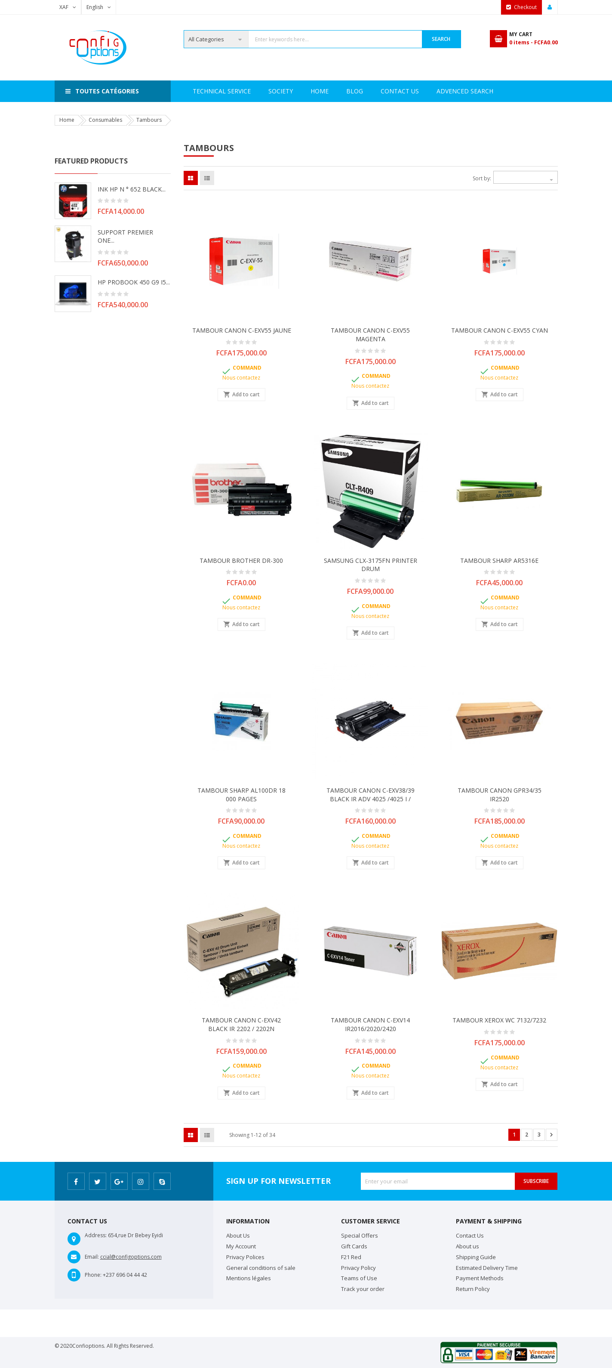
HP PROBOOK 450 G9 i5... (134, 282)
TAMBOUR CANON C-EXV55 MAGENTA (370, 334)
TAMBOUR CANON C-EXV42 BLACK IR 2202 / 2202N (241, 1024)
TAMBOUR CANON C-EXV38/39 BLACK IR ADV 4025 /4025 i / (370, 794)
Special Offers (359, 1235)
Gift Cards (354, 1246)
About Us (238, 1235)
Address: (96, 1235)
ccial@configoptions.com (131, 1256)
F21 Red (351, 1257)
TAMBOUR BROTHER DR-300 (241, 560)
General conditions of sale (260, 1268)
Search (441, 39)
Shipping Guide (476, 1257)
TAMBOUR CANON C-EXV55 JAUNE (241, 330)
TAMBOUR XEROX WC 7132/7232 (499, 1020)
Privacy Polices (245, 1257)
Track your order (362, 1289)
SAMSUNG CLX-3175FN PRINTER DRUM (370, 564)
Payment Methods (480, 1278)
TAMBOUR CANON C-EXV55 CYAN (499, 330)
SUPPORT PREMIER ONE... (125, 236)
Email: (92, 1256)
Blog (487, 91)
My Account (241, 1246)
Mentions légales (248, 1278)
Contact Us (441, 91)
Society (240, 91)
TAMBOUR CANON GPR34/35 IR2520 (499, 794)
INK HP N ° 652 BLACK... (132, 189)
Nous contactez (241, 377)
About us (467, 1246)
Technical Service (300, 91)
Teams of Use (359, 1278)
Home (202, 91)
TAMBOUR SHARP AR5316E (499, 560)
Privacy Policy (358, 1268)
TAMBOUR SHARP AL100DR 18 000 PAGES (241, 794)
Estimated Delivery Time (487, 1268)
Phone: (93, 1274)
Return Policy (473, 1289)
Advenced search (374, 91)
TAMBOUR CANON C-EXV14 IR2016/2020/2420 (370, 1024)
